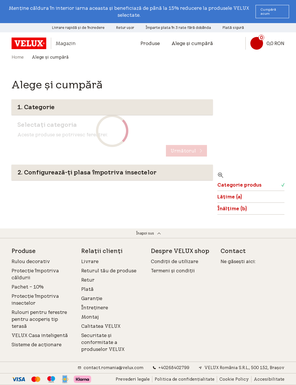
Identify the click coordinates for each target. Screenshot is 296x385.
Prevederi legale (133, 379)
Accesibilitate (269, 379)
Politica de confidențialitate (184, 379)
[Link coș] (264, 43)
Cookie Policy (234, 379)
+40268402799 (171, 367)
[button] (272, 11)
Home (18, 57)
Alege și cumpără (192, 43)
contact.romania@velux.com (110, 367)
